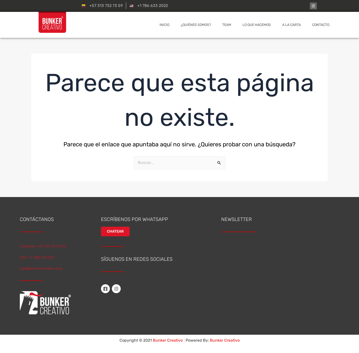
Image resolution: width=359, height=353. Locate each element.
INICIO (164, 25)
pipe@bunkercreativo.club (41, 268)
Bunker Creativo (225, 340)
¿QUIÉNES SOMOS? (196, 25)
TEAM (226, 25)
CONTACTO (320, 25)
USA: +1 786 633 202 (37, 257)
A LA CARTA (291, 25)
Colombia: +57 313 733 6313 (43, 246)
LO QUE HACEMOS (256, 25)
